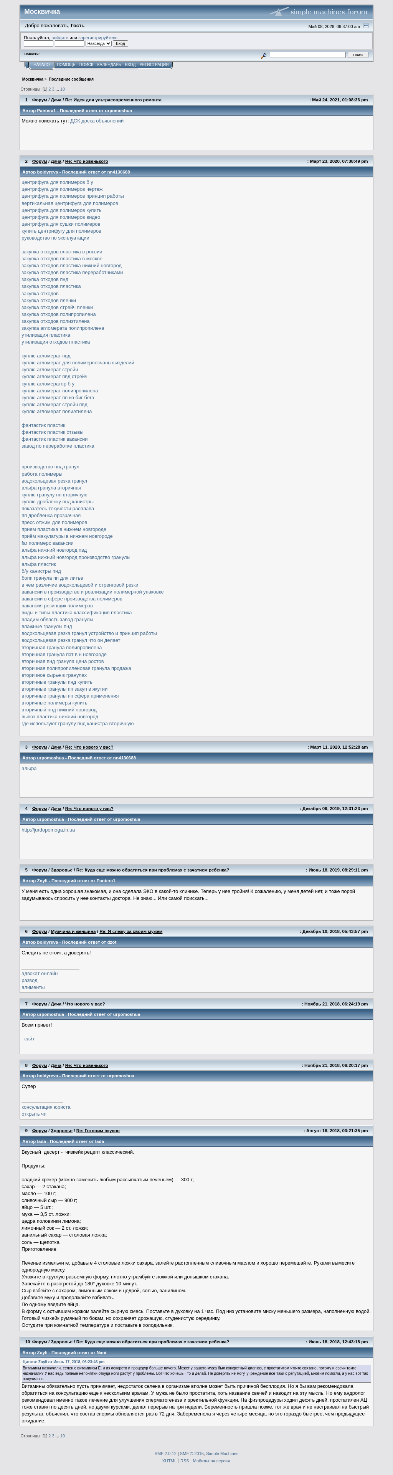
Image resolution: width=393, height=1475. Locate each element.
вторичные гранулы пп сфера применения (70, 696)
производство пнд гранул (50, 467)
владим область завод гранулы (57, 619)
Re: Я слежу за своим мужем (130, 931)
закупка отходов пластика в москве (61, 258)
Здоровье (62, 869)
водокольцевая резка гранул (54, 481)
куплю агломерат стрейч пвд (54, 404)
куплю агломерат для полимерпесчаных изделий (77, 362)
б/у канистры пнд (41, 571)
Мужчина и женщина (73, 931)
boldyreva (47, 171)
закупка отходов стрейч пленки (57, 307)
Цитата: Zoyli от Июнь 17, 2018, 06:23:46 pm (63, 1362)
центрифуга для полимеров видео (60, 217)
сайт (29, 1039)
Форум (39, 99)
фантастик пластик (43, 425)
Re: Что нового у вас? (89, 746)
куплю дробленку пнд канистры (57, 501)
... (58, 89)
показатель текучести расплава (57, 508)
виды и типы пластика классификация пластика (76, 612)
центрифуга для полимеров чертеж (61, 189)
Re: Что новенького (86, 161)
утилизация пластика (45, 335)
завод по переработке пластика (57, 446)
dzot (111, 941)
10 (62, 89)
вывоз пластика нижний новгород (59, 716)
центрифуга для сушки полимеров (60, 224)
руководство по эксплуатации (55, 238)
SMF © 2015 (192, 1453)
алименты (33, 987)
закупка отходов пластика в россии (61, 252)
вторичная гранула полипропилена (61, 647)
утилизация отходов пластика (55, 342)
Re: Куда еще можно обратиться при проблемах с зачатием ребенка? (153, 869)
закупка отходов (40, 293)
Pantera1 (46, 110)
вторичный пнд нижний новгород (59, 710)
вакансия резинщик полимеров (57, 606)
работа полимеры (41, 474)
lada (41, 1141)
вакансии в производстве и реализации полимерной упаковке (92, 592)
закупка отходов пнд (44, 279)
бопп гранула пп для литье (52, 578)
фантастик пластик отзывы (52, 432)
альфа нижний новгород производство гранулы (75, 557)
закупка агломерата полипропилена (62, 328)
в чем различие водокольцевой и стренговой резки (79, 585)
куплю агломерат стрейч (49, 369)
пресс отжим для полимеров (54, 522)
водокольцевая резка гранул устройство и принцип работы (89, 633)
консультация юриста (46, 1107)
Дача (56, 99)
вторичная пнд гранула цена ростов (62, 661)
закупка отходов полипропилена (58, 314)
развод (29, 980)
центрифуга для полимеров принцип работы (72, 196)
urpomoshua (118, 110)
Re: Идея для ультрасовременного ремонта (113, 99)
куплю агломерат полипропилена (59, 391)
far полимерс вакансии (47, 543)
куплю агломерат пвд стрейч (54, 376)
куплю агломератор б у (47, 384)
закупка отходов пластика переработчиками (72, 272)
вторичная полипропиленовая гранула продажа (76, 668)
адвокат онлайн (39, 973)
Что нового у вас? (85, 1003)
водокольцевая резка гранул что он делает (70, 640)
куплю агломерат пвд (45, 356)
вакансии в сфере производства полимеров (71, 599)
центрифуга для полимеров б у (57, 182)
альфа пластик (38, 564)
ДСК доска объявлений (97, 121)
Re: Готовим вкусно (98, 1130)
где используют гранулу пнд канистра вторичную (77, 723)
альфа (28, 768)
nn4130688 (118, 171)
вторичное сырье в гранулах (54, 675)
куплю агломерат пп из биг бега (57, 397)
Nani (101, 1352)
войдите (59, 37)
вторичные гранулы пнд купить (56, 682)
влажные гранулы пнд (46, 626)
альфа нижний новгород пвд (54, 550)
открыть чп (33, 1114)
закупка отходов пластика (51, 286)
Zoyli (42, 880)
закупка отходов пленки (48, 300)
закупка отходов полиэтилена (55, 321)
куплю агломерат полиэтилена (56, 411)
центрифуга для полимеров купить (61, 210)
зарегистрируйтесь (97, 37)
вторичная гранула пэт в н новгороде (64, 654)
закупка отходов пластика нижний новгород (71, 265)
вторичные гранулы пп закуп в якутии (64, 689)
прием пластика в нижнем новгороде (63, 529)
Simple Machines (222, 1453)
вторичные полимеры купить (54, 703)
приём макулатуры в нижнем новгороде (67, 536)
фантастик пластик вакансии (54, 439)
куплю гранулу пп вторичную (54, 495)
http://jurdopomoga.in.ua (48, 830)
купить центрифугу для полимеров (61, 231)
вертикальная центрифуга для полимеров (69, 203)
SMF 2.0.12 (166, 1453)
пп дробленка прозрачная (51, 515)
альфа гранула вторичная (51, 488)
